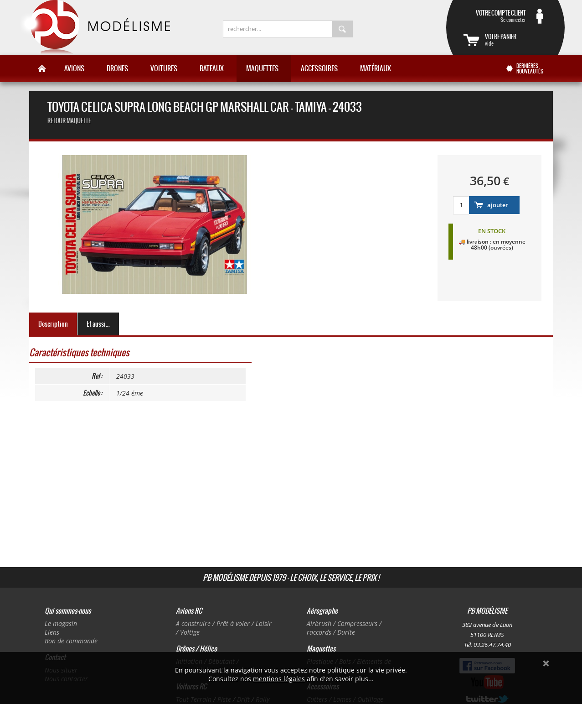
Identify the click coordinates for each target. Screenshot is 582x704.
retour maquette (69, 120)
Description (53, 324)
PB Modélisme (94, 27)
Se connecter (494, 16)
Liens (52, 632)
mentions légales (279, 678)
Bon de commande (71, 640)
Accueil (42, 68)
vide (516, 39)
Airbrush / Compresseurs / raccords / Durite (344, 627)
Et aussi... (98, 324)
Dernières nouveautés (529, 68)
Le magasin (61, 623)
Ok (546, 663)
